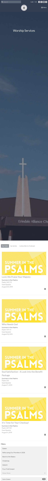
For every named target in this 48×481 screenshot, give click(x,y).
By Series (13, 246)
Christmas (5, 461)
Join (36, 2)
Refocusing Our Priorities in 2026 (13, 452)
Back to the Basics (8, 457)
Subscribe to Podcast (27, 246)
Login (32, 2)
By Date (5, 246)
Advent (4, 465)
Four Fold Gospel (8, 469)
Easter (4, 448)
